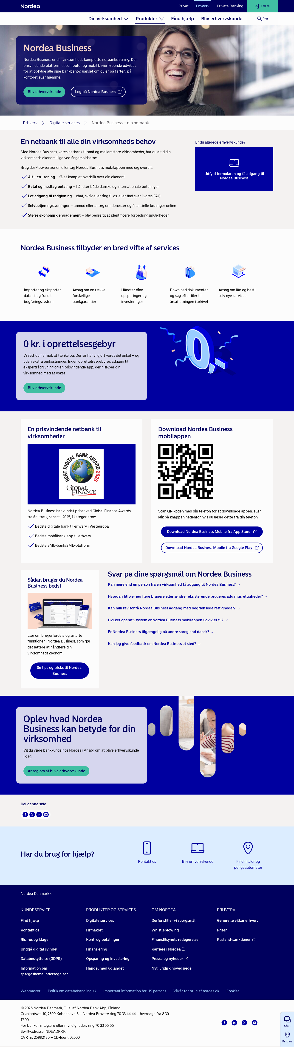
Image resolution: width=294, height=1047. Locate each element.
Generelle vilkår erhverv (238, 920)
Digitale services (64, 122)
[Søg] (262, 18)
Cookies (232, 991)
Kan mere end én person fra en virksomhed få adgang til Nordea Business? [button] (172, 584)
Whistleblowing (165, 930)
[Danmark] (38, 894)
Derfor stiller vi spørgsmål (173, 920)
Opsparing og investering (108, 958)
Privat (184, 6)
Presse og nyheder (170, 958)
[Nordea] (30, 6)
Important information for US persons (134, 991)
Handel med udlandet (105, 968)
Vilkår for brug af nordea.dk (196, 991)
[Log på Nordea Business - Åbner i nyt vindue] (98, 92)
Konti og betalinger (102, 939)
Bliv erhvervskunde (221, 18)
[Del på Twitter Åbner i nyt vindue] (32, 814)
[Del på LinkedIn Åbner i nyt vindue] (39, 814)
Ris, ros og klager (35, 939)
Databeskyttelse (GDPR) (41, 958)
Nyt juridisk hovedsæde (172, 968)
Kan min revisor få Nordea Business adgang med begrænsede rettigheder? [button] (171, 608)
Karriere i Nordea (168, 949)
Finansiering (96, 949)
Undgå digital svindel (39, 949)
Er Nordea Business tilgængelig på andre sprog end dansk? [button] (158, 632)
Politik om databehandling (72, 991)
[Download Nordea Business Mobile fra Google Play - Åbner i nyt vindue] (212, 548)
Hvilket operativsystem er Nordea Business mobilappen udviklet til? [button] (165, 620)
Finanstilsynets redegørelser (176, 939)
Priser (222, 930)
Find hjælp (182, 18)
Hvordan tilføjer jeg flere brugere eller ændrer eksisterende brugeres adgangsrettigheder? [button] (185, 596)
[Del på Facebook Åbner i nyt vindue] (25, 814)
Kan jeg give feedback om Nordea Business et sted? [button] (152, 644)
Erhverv (202, 6)
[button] (287, 1021)
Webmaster (30, 991)
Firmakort (94, 930)
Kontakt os (30, 930)
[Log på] (262, 6)
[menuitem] (108, 18)
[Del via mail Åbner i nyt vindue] (46, 814)
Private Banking (230, 6)
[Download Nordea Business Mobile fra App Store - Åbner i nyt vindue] (212, 531)
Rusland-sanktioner (236, 939)
